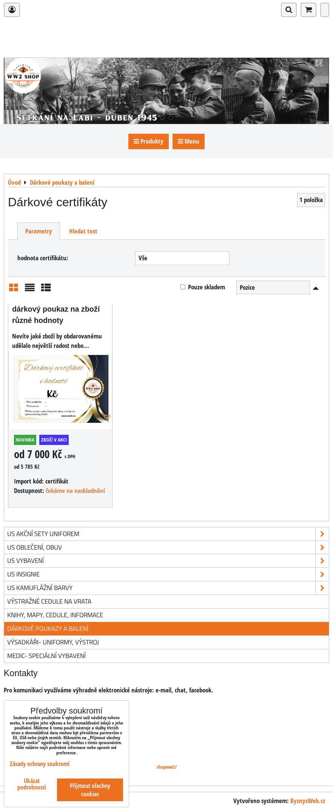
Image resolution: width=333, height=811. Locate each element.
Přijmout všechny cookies (90, 790)
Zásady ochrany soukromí (39, 764)
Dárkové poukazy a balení (47, 628)
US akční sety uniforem (168, 534)
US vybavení (168, 560)
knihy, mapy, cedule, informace (55, 614)
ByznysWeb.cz (307, 800)
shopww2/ (167, 766)
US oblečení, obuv (168, 547)
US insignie (168, 574)
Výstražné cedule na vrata (49, 601)
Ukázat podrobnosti (31, 784)
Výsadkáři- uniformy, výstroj (53, 642)
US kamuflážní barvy (168, 588)
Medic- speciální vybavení (46, 655)
